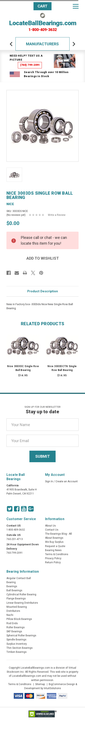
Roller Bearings (15, 627)
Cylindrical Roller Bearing (21, 594)
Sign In (49, 481)
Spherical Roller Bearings (21, 635)
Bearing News (53, 550)
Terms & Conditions (56, 554)
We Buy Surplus (54, 541)
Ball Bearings (14, 590)
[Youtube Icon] (24, 509)
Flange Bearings (16, 598)
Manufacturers (42, 44)
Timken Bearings (16, 651)
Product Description (42, 291)
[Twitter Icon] (9, 509)
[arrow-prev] (11, 44)
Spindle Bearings (16, 639)
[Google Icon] (31, 509)
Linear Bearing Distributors (22, 602)
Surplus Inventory (16, 643)
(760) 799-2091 (30, 64)
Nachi (9, 614)
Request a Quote (55, 546)
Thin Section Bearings (19, 647)
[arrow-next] (74, 44)
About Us (50, 525)
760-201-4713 (14, 539)
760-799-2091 (14, 552)
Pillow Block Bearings (19, 619)
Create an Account (66, 481)
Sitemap (40, 684)
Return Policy (53, 562)
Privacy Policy (53, 558)
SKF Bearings (14, 631)
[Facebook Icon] (17, 509)
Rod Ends (12, 623)
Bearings (11, 586)
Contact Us (51, 529)
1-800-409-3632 (43, 30)
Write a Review (56, 214)
